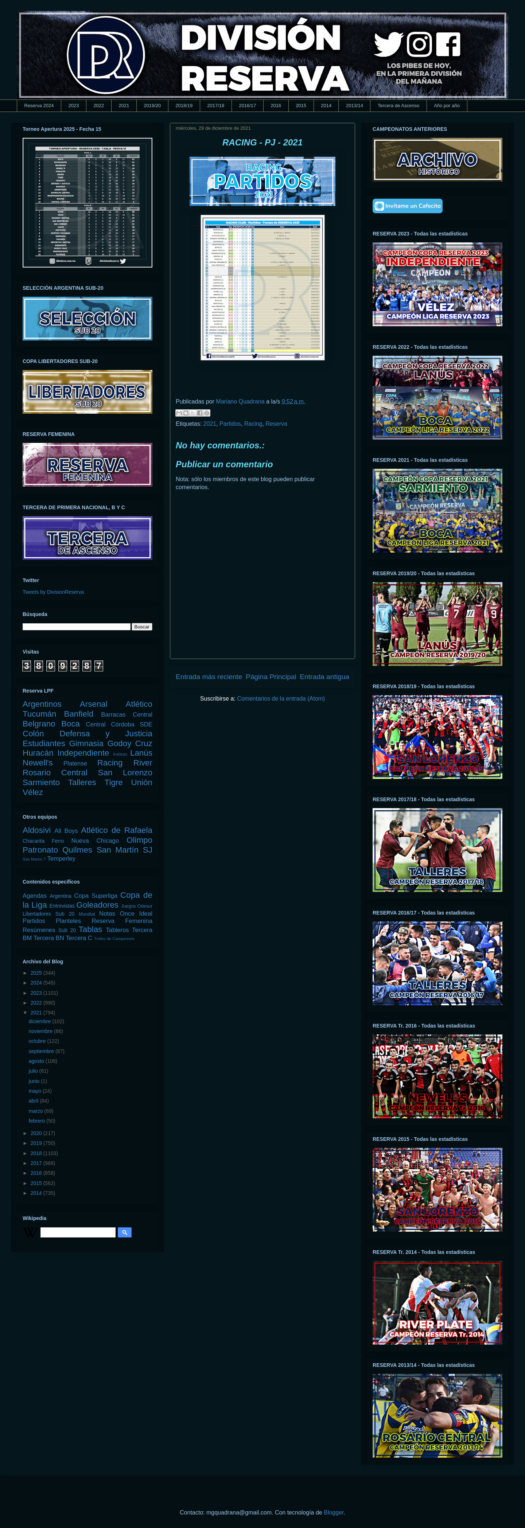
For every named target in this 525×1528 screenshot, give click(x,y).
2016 (276, 105)
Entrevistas (62, 906)
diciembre (40, 1021)
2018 (37, 1153)
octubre (38, 1041)
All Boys (66, 830)
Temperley (61, 858)
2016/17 (247, 105)
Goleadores (97, 904)
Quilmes (77, 849)
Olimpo (139, 840)
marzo (36, 1111)
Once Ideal (136, 913)
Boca (70, 723)
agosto (37, 1061)
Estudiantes (44, 743)
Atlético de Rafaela (116, 830)
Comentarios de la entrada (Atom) (281, 698)
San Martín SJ (124, 849)
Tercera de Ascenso (398, 105)
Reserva (276, 424)
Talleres (82, 782)
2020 (37, 1133)
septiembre (42, 1051)
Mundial (87, 914)
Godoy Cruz (129, 743)
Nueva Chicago (95, 840)
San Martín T (34, 859)
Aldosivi (37, 830)
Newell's (38, 762)
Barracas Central (126, 714)
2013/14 (354, 105)
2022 (98, 105)
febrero (37, 1121)
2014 (326, 105)
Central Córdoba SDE (119, 724)
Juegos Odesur (136, 906)
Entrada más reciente (209, 677)
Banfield (78, 713)
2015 (301, 105)
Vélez (33, 792)
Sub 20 (67, 930)
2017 (37, 1163)
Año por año (447, 105)
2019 (37, 1143)
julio (34, 1071)
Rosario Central (55, 772)
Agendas (35, 895)
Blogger (333, 1512)
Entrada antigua (324, 677)
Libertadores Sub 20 (48, 914)
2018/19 (183, 105)
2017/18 (215, 105)
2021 (123, 105)
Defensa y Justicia (105, 733)
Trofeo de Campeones (114, 938)
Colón (33, 733)
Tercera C (79, 938)
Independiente (83, 752)
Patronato (40, 849)
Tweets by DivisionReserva (53, 592)
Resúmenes (39, 930)
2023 (73, 105)
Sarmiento (41, 782)
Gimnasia (86, 743)
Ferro (58, 841)
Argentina (60, 896)
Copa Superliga (95, 895)
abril (34, 1101)
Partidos (230, 424)
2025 (37, 973)
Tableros (117, 930)
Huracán (38, 752)
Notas (107, 913)
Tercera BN (49, 938)
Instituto (120, 754)
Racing (253, 424)
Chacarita (33, 841)
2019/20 (152, 105)
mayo (36, 1091)
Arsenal (94, 704)
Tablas (90, 929)
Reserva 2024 (39, 105)
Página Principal (271, 677)
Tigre (114, 782)
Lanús (141, 752)
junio (35, 1081)
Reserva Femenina (122, 920)
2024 (37, 983)
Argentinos (42, 704)
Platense (75, 763)
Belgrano (39, 723)
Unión (141, 782)
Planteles (68, 920)
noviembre (41, 1031)
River (142, 762)
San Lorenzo (125, 772)
